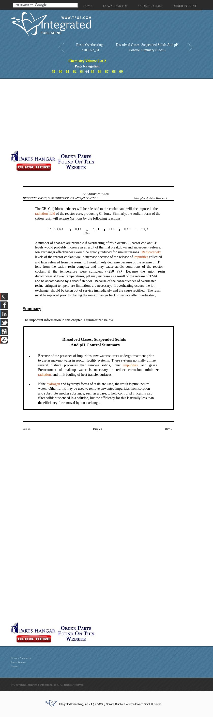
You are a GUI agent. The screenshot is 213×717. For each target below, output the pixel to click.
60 (60, 72)
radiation (44, 375)
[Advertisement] (98, 114)
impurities (141, 257)
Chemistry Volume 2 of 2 (87, 61)
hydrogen (53, 384)
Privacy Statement (21, 657)
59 (53, 72)
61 (67, 72)
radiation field (45, 214)
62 (75, 72)
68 (114, 72)
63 (82, 72)
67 (107, 72)
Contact (15, 666)
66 (99, 72)
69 (121, 72)
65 (92, 72)
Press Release (18, 662)
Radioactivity (151, 252)
